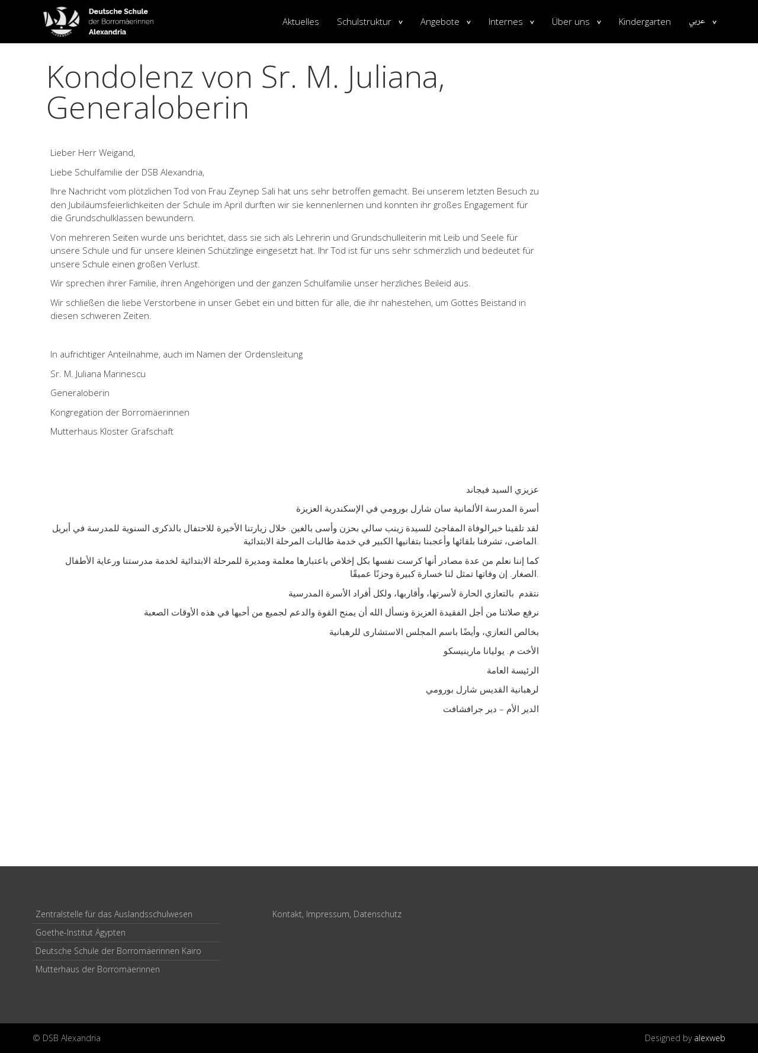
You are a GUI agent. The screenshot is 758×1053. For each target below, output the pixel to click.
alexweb (709, 1038)
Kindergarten (645, 21)
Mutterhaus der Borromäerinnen (98, 969)
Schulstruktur (364, 21)
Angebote (440, 21)
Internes (506, 21)
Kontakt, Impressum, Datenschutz (337, 914)
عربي (697, 21)
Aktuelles (300, 21)
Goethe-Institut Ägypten (81, 932)
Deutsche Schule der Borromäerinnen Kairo (118, 950)
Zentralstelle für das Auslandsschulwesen (114, 914)
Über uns (571, 21)
